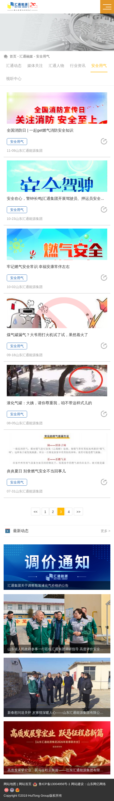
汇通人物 (56, 66)
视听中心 (14, 79)
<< (36, 512)
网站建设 (77, 784)
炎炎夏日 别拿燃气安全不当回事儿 (36, 471)
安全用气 (43, 56)
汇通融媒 (26, 56)
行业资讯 (77, 66)
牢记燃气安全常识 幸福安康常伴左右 (38, 267)
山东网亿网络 (96, 784)
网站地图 (10, 784)
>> (78, 512)
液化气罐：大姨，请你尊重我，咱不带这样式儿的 (49, 403)
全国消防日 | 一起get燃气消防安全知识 (40, 130)
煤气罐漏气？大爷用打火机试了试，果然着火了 (47, 335)
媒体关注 (35, 66)
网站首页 (25, 784)
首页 (13, 56)
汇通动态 (14, 66)
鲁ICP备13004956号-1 (51, 784)
